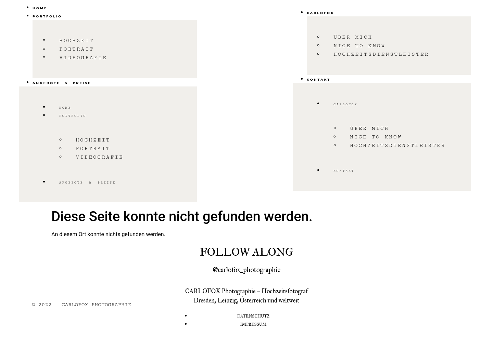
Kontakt (318, 79)
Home (40, 8)
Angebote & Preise (62, 83)
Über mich (352, 37)
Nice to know (359, 46)
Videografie (83, 57)
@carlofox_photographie (246, 270)
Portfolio (47, 16)
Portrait (76, 49)
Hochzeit (76, 40)
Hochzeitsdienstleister (381, 54)
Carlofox (320, 13)
